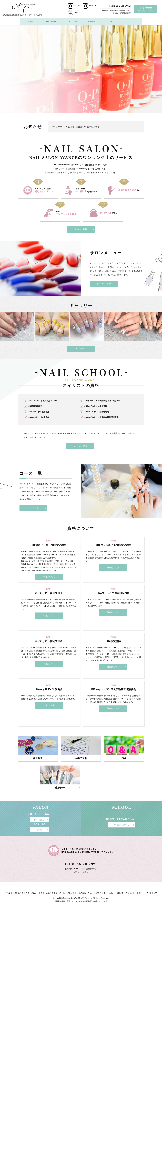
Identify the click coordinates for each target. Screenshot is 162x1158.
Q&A (111, 21)
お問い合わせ (39, 820)
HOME (30, 21)
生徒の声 (97, 893)
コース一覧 (33, 508)
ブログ (131, 21)
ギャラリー (81, 349)
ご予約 (39, 830)
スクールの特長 (80, 446)
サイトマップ (151, 893)
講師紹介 (70, 893)
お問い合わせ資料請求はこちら (146, 9)
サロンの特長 (50, 21)
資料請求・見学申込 (121, 825)
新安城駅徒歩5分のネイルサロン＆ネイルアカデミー (23, 9)
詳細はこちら (49, 577)
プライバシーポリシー (135, 893)
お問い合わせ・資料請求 (113, 893)
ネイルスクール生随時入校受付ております (82, 127)
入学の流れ (81, 893)
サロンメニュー (71, 21)
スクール (91, 21)
